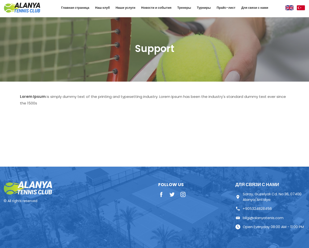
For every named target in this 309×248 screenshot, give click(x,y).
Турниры (204, 7)
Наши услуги (125, 7)
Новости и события (156, 7)
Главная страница (75, 7)
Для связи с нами (254, 7)
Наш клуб (102, 7)
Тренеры (184, 7)
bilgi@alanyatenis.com (259, 217)
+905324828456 (253, 208)
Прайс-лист (226, 7)
